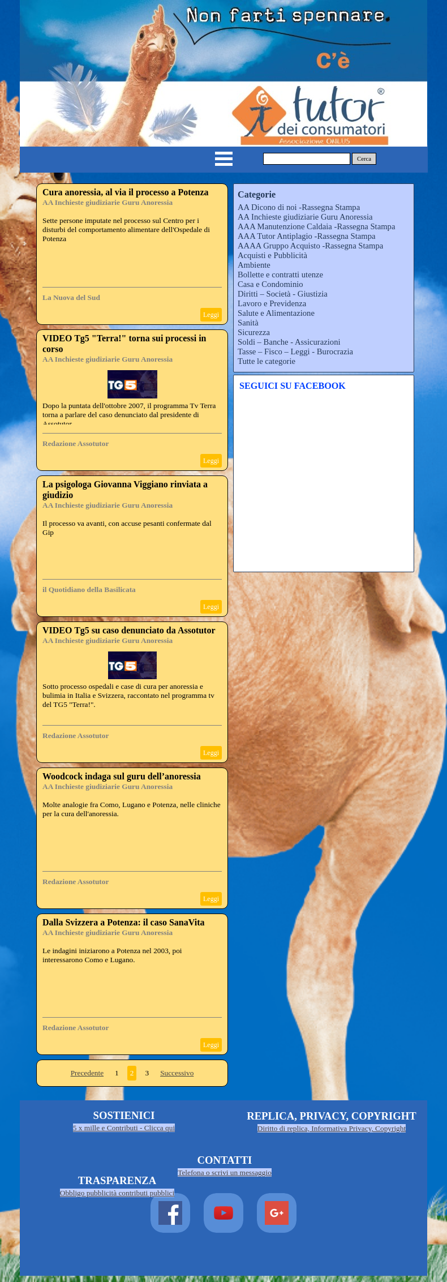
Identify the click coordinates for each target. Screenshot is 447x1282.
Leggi (211, 315)
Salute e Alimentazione (276, 313)
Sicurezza (254, 332)
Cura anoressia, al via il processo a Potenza (125, 192)
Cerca (364, 159)
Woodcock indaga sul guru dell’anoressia (121, 776)
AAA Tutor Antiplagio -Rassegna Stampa (306, 236)
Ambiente (254, 264)
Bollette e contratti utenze (280, 274)
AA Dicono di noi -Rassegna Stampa (299, 207)
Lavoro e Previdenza (272, 303)
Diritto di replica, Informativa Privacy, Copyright (331, 1128)
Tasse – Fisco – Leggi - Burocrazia (295, 351)
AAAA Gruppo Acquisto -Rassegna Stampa (310, 245)
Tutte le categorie (266, 361)
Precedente (87, 1073)
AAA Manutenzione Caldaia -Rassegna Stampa (316, 226)
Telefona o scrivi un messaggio (225, 1172)
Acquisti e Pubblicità (272, 255)
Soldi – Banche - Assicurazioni (289, 341)
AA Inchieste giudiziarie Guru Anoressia (107, 202)
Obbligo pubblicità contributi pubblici (117, 1193)
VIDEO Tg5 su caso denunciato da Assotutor (129, 630)
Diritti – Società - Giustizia (283, 293)
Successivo (177, 1073)
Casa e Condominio (270, 284)
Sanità (248, 322)
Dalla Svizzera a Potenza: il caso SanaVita (123, 922)
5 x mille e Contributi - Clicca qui (124, 1128)
